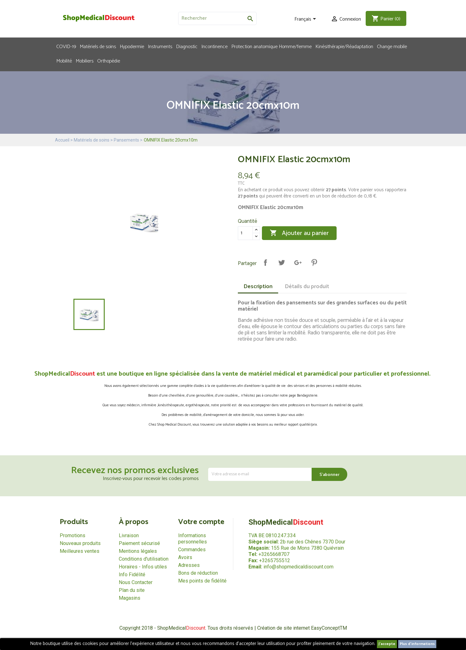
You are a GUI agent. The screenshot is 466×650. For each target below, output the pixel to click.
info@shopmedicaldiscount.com (298, 567)
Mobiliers (84, 60)
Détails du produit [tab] (307, 286)
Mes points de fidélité (202, 581)
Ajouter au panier (299, 233)
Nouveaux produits (80, 543)
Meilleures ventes (79, 551)
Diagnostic (187, 46)
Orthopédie (108, 60)
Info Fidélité (132, 575)
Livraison (129, 535)
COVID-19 (66, 46)
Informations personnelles (192, 538)
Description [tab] (258, 286)
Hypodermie (132, 46)
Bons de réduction (198, 573)
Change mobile (392, 46)
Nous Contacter (136, 582)
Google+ (298, 262)
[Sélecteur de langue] (306, 19)
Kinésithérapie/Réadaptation (344, 46)
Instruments (160, 46)
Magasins (129, 598)
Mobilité (64, 60)
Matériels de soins (98, 46)
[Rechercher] (217, 18)
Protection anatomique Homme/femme (271, 46)
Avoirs (185, 557)
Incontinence (214, 46)
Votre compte (201, 522)
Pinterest (314, 262)
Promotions (72, 535)
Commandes (192, 549)
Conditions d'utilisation (143, 559)
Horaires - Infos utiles (143, 567)
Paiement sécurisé (139, 543)
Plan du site (132, 590)
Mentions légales (138, 551)
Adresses (189, 565)
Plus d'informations (417, 644)
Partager (265, 262)
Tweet (281, 262)
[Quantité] (245, 233)
